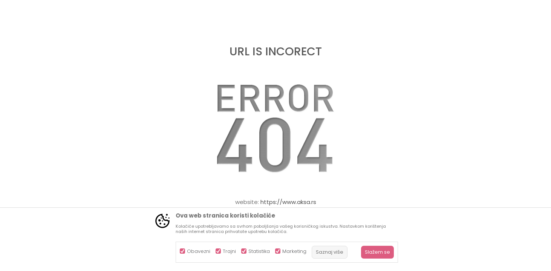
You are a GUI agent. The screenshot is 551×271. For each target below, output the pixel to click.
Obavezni (198, 251)
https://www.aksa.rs (288, 202)
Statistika (259, 251)
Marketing (294, 251)
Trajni (229, 251)
